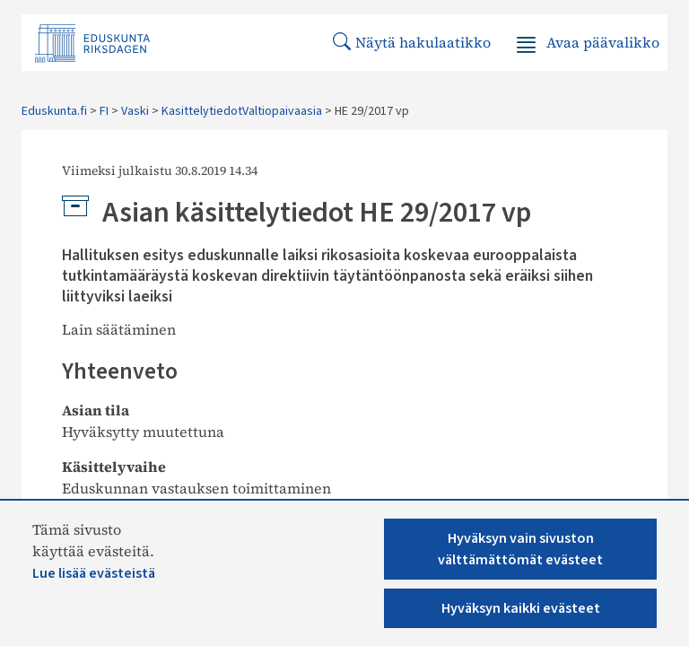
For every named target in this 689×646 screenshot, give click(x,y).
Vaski (135, 111)
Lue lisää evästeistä (93, 573)
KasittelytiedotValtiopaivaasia (241, 111)
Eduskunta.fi (54, 111)
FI (104, 111)
